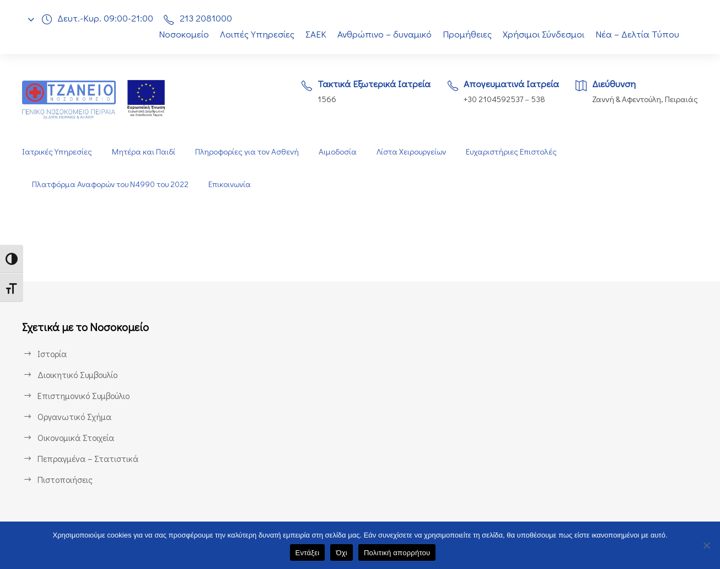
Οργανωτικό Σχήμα (74, 416)
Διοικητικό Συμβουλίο (78, 374)
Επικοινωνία (234, 184)
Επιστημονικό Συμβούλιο (86, 395)
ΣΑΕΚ (312, 34)
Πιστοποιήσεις (65, 479)
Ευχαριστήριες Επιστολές (514, 151)
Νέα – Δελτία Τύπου (638, 34)
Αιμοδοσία (337, 151)
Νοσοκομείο (177, 34)
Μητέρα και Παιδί (142, 151)
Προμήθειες (467, 34)
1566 (319, 99)
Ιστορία (51, 353)
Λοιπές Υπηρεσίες (251, 34)
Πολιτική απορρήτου (397, 553)
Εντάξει (307, 553)
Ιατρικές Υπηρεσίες (57, 151)
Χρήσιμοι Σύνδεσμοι (544, 34)
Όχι (341, 553)
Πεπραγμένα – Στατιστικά (86, 458)
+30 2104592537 (490, 99)
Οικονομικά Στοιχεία (76, 437)
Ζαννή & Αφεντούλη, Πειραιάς (644, 99)
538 (537, 99)
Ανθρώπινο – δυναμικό (383, 34)
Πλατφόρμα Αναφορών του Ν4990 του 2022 (112, 184)
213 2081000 (208, 18)
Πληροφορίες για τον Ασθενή (246, 151)
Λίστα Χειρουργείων (412, 151)
